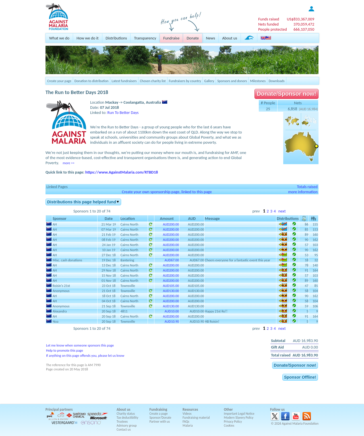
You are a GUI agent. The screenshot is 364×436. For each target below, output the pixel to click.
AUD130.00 (171, 291)
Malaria (188, 425)
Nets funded (268, 24)
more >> (68, 163)
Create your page (59, 81)
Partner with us (160, 422)
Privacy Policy (233, 422)
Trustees (122, 422)
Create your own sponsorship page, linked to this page (167, 191)
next (282, 211)
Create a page (159, 414)
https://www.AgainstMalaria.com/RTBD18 (121, 172)
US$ (300, 19)
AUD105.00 (171, 285)
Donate (193, 38)
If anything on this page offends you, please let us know (85, 355)
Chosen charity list (153, 81)
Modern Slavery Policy (238, 418)
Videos (187, 414)
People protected (272, 29)
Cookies (229, 425)
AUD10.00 (172, 311)
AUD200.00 (171, 224)
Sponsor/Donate (160, 418)
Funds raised (268, 19)
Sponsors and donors (232, 81)
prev (256, 211)
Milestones (258, 81)
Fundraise (171, 38)
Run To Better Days (123, 112)
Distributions (116, 38)
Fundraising (158, 409)
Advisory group (127, 425)
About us (229, 38)
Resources (190, 409)
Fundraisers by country (185, 81)
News (210, 38)
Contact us (124, 429)
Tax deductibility (127, 418)
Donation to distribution (92, 81)
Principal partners (59, 409)
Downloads (277, 81)
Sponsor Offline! (300, 377)
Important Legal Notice (239, 414)
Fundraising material (196, 418)
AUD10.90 (172, 321)
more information (303, 191)
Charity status (126, 414)
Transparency (145, 38)
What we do (59, 38)
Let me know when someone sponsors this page (80, 345)
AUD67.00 (172, 260)
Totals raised (307, 186)
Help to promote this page (64, 350)
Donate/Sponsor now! (286, 94)
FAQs (186, 422)
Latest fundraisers (124, 81)
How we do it (87, 38)
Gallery (209, 81)
